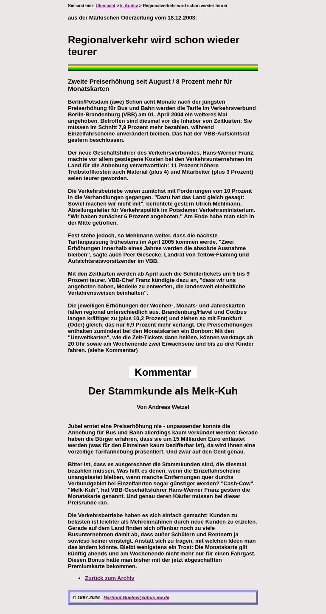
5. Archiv (129, 5)
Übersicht (105, 5)
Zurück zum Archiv (110, 578)
